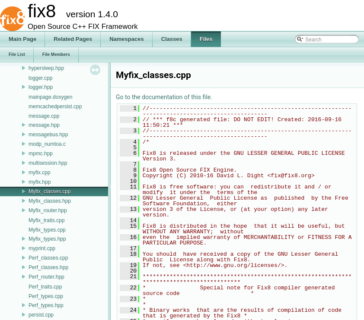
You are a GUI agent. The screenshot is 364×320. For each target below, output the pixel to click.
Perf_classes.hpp (48, 267)
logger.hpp (41, 87)
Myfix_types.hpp (47, 239)
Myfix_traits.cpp (46, 220)
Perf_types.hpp (46, 305)
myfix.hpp (40, 182)
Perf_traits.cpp (45, 287)
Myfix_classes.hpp (50, 201)
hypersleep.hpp (46, 68)
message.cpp (44, 116)
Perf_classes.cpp (48, 258)
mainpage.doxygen (50, 97)
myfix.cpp (40, 172)
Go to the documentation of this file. (164, 97)
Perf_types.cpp (46, 296)
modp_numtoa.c (47, 144)
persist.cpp (41, 315)
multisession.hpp (48, 163)
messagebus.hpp (48, 135)
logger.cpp (40, 78)
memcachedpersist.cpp (55, 107)
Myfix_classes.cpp (49, 191)
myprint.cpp (42, 248)
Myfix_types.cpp (47, 230)
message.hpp (44, 125)
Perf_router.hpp (46, 277)
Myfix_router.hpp (48, 210)
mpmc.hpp (41, 154)
